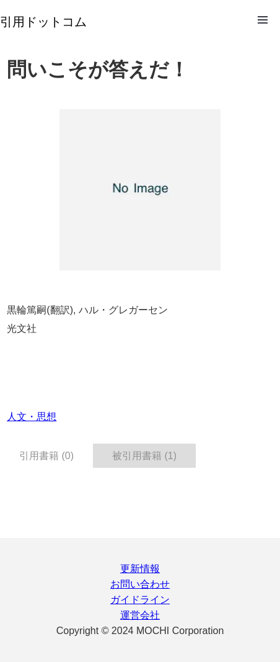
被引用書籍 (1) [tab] (144, 455)
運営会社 (140, 615)
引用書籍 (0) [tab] (46, 455)
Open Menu (263, 20)
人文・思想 (31, 416)
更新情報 (140, 568)
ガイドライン (140, 599)
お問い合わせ (140, 584)
